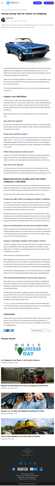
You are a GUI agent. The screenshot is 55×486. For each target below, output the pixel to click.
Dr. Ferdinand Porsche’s (17, 140)
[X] (7, 330)
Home (2, 9)
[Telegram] (10, 330)
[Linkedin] (12, 330)
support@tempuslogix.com (31, 477)
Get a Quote (37, 3)
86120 (34, 479)
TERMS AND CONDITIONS (27, 451)
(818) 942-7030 (49, 3)
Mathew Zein (9, 18)
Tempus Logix (8, 303)
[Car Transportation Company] (20, 464)
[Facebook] (5, 330)
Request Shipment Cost (27, 455)
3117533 (26, 479)
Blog (6, 9)
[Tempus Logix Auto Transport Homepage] (10, 3)
